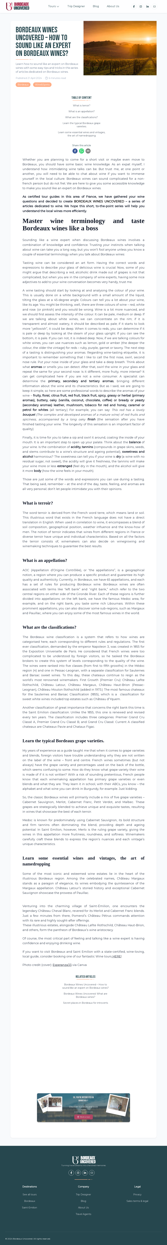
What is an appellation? (81, 111)
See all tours (30, 1194)
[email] (88, 151)
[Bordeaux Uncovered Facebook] (134, 6)
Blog (96, 6)
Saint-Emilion (29, 1207)
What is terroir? (81, 105)
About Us (113, 6)
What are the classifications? (81, 117)
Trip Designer (76, 6)
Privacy (137, 1194)
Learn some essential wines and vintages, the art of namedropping (81, 134)
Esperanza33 (62, 965)
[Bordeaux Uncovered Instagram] (141, 6)
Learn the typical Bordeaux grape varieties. (81, 125)
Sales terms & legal (137, 1201)
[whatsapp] (81, 151)
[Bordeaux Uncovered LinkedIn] (147, 6)
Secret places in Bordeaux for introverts (85, 1002)
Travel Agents (83, 1214)
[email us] (154, 6)
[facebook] (75, 151)
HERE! (116, 956)
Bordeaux (29, 1201)
